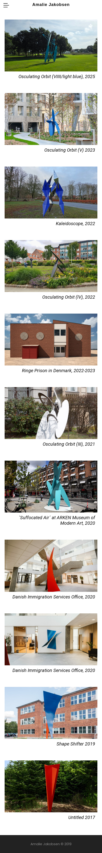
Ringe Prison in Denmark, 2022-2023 (58, 370)
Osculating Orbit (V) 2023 (69, 150)
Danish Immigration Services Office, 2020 (53, 597)
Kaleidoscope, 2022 (75, 223)
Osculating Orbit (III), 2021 (69, 444)
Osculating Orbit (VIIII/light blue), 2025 (56, 76)
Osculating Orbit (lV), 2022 (68, 297)
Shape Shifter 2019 (76, 744)
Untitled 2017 (81, 817)
